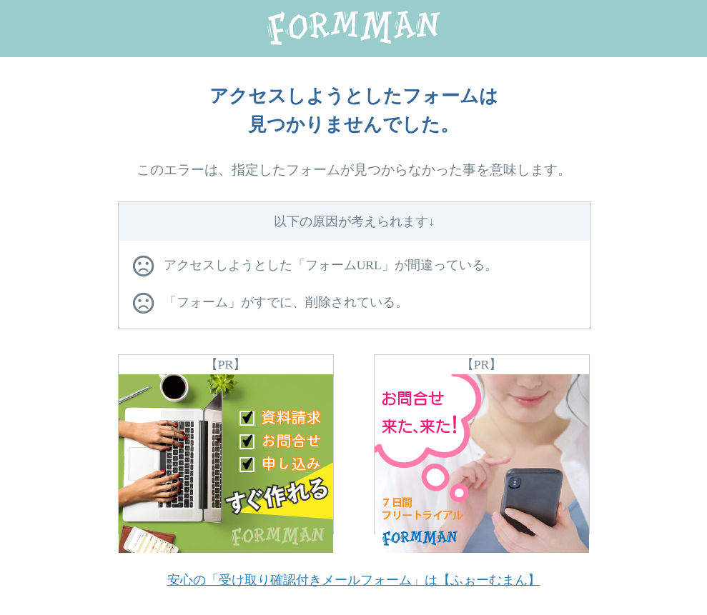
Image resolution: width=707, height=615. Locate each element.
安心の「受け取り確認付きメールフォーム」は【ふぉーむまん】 (353, 580)
